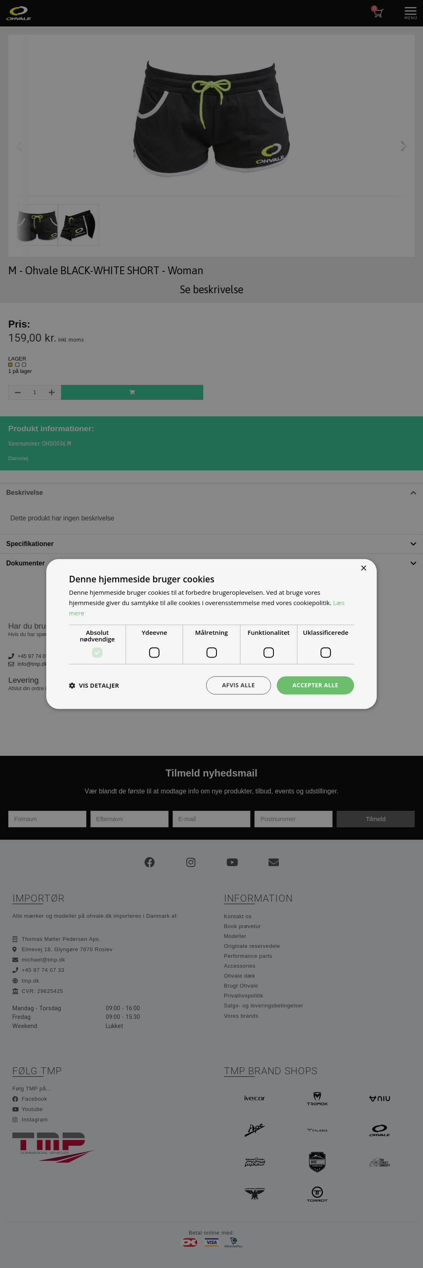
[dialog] (211, 634)
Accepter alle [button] (315, 685)
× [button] (363, 568)
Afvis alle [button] (238, 685)
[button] (94, 685)
